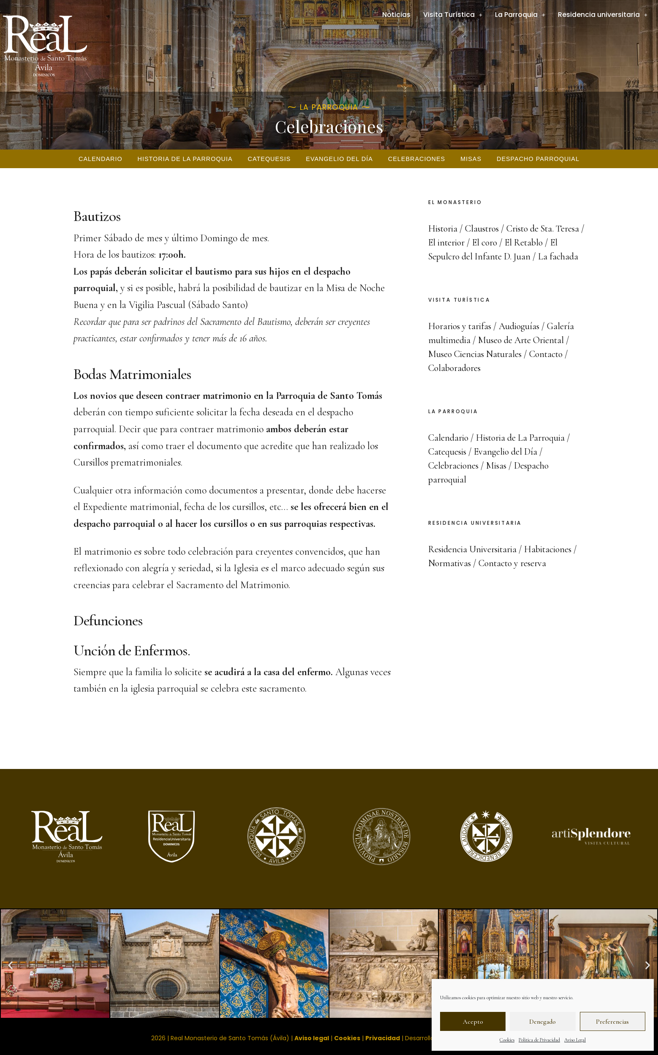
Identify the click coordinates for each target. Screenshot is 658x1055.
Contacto (546, 354)
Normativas (449, 563)
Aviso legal (311, 1038)
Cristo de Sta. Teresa (542, 228)
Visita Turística (452, 14)
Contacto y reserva (512, 563)
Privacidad (382, 1038)
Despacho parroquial (538, 158)
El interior (446, 242)
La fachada (558, 256)
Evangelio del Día (339, 158)
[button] (10, 965)
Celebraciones (416, 158)
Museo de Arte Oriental (521, 340)
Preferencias (612, 1021)
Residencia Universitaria (472, 549)
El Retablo (524, 242)
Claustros (482, 228)
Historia (442, 228)
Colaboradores (454, 368)
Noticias (396, 14)
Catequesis (269, 158)
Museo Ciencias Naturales (475, 354)
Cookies (507, 1040)
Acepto (473, 1021)
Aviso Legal (575, 1040)
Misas (470, 158)
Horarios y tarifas (459, 326)
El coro (484, 242)
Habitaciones (547, 549)
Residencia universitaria (602, 14)
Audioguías (519, 326)
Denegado (542, 1021)
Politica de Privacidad (539, 1040)
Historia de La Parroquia (185, 158)
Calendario (100, 158)
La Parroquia (520, 14)
